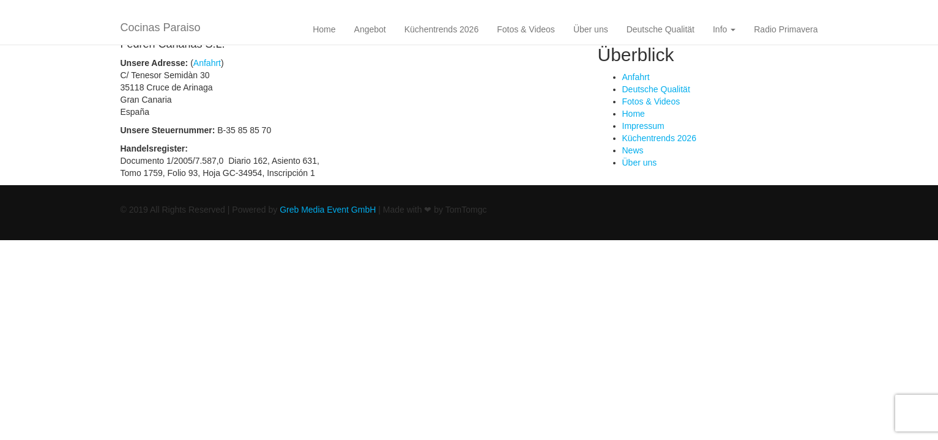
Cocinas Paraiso (161, 27)
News (633, 150)
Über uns (590, 29)
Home (324, 29)
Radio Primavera (785, 29)
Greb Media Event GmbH (328, 210)
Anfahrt (207, 63)
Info (724, 29)
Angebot (370, 29)
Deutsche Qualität (660, 29)
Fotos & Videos (526, 29)
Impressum (643, 126)
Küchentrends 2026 (441, 29)
